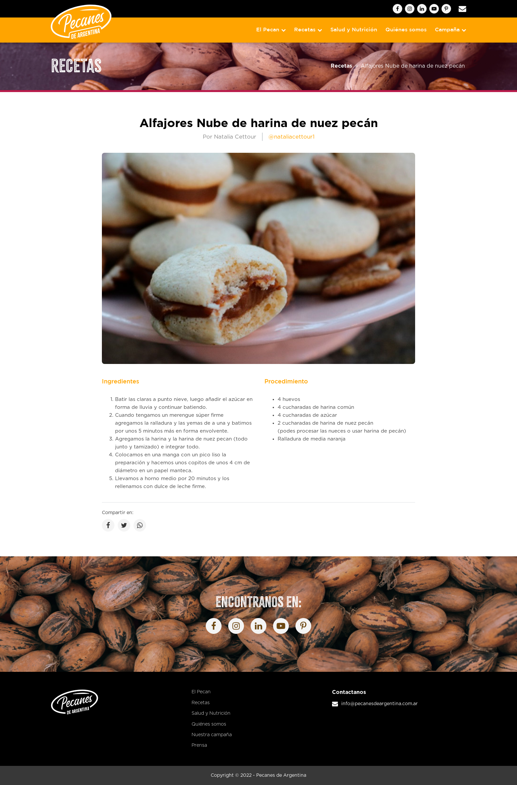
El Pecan (271, 29)
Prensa (199, 745)
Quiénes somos (406, 29)
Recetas (308, 29)
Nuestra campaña (212, 735)
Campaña (450, 29)
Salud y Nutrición (353, 29)
